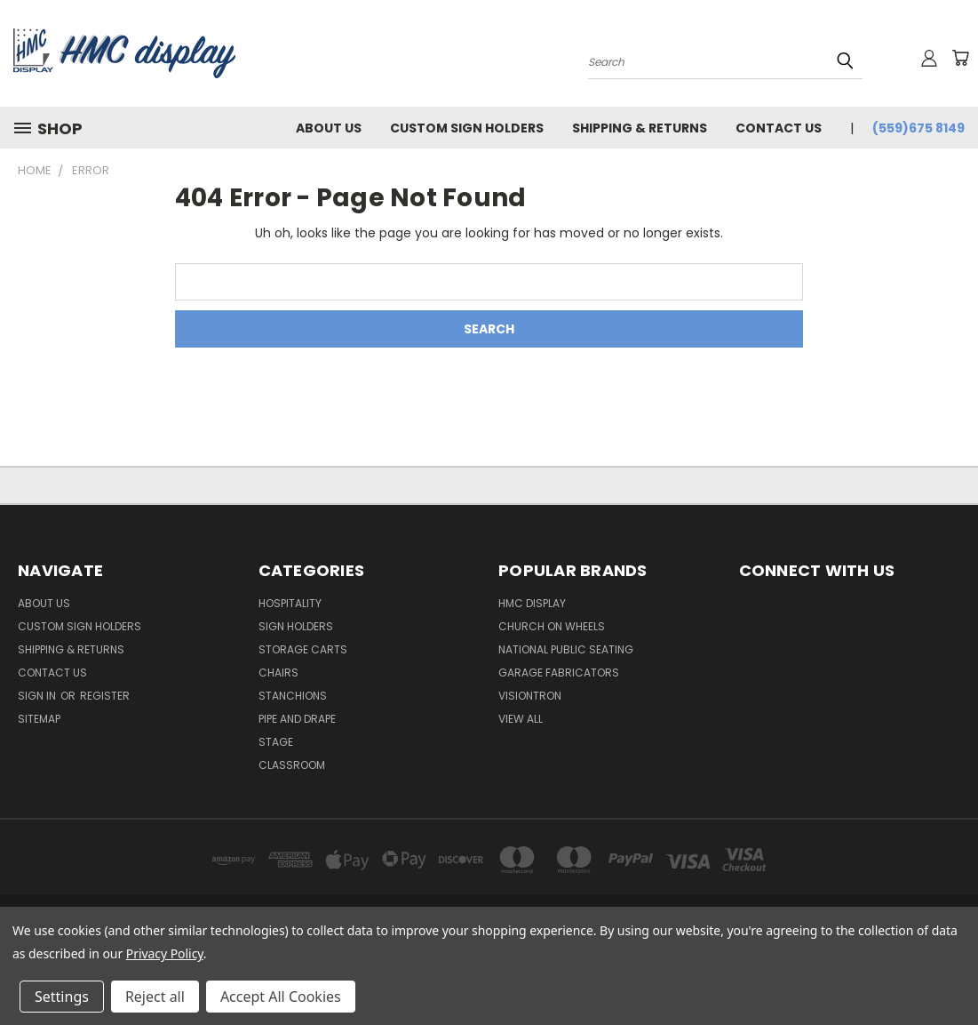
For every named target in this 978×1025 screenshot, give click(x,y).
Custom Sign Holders (467, 128)
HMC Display (532, 603)
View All (520, 718)
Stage (275, 741)
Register (105, 695)
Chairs (278, 672)
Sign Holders (295, 626)
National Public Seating (565, 649)
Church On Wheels (551, 626)
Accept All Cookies (280, 996)
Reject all (155, 996)
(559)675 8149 (918, 128)
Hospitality (290, 603)
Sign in (38, 695)
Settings (62, 996)
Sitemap (39, 718)
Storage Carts (302, 649)
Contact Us (778, 128)
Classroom (291, 765)
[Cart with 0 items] (960, 58)
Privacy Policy (164, 953)
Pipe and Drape (297, 718)
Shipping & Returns (639, 128)
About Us (329, 128)
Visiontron (529, 695)
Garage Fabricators (558, 672)
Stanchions (292, 695)
